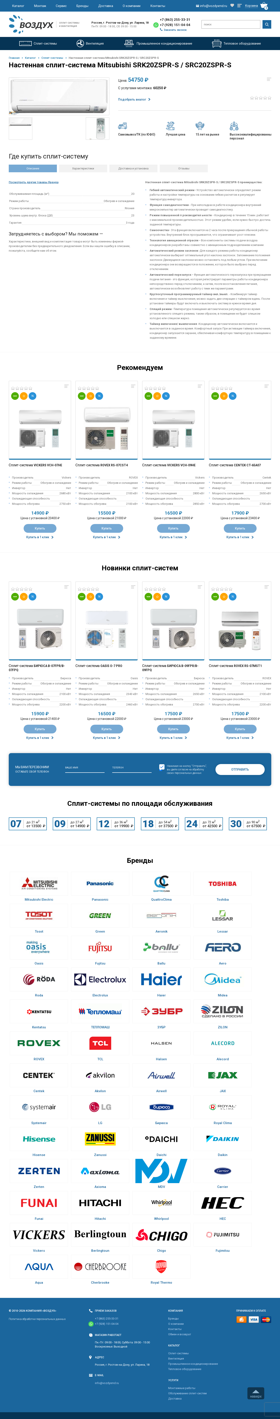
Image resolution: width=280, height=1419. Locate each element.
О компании (131, 6)
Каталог (18, 6)
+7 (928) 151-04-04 (175, 25)
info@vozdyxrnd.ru (107, 1383)
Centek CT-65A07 (247, 465)
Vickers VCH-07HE (48, 465)
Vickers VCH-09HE (181, 465)
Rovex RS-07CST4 (114, 465)
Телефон (118, 767)
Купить (40, 528)
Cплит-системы (52, 57)
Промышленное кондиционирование (193, 1363)
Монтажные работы (181, 1388)
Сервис (61, 6)
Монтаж (40, 6)
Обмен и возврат (179, 1334)
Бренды (82, 6)
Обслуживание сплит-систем (187, 1393)
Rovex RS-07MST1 (248, 666)
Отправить (240, 769)
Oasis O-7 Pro (111, 666)
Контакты (157, 6)
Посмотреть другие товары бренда (33, 182)
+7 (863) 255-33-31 (175, 20)
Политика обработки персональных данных (37, 1319)
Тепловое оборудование (184, 1369)
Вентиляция (176, 1358)
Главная (14, 57)
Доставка (105, 6)
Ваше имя (71, 767)
